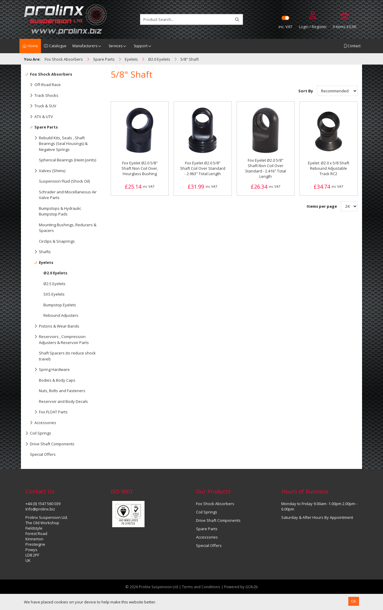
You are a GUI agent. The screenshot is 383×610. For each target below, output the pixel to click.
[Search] (237, 19)
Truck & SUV (40, 106)
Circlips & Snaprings (57, 241)
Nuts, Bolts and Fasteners (62, 390)
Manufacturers (84, 45)
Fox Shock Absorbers (48, 74)
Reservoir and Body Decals (63, 401)
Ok (353, 601)
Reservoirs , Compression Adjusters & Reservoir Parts (57, 338)
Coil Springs (38, 433)
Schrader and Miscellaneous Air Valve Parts (68, 195)
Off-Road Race (43, 85)
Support (141, 45)
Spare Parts (41, 127)
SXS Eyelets (54, 294)
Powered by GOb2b (241, 586)
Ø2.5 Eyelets (54, 283)
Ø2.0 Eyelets (55, 273)
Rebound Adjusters (60, 315)
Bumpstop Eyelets (59, 305)
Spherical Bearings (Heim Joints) (67, 160)
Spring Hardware (47, 369)
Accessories (40, 423)
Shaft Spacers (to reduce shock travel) (67, 356)
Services (115, 45)
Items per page (322, 206)
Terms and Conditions (201, 586)
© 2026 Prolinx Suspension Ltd (151, 586)
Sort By (306, 91)
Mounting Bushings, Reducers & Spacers (67, 227)
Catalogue (55, 45)
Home (30, 45)
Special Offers (43, 454)
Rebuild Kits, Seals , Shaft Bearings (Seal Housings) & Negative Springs (56, 142)
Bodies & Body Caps (57, 380)
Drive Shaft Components (50, 444)
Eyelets (39, 262)
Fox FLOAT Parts (46, 412)
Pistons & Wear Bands (52, 326)
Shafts (38, 252)
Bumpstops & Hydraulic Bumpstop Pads (60, 211)
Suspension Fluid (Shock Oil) (64, 181)
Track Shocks (41, 95)
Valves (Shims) (45, 171)
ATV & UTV (39, 116)
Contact (352, 45)
